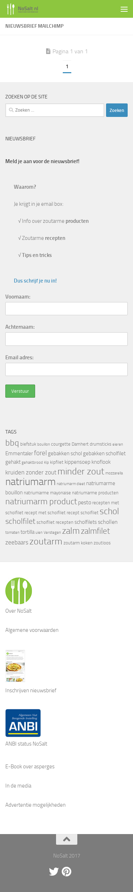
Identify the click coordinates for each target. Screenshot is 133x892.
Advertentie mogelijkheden (35, 805)
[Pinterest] (67, 872)
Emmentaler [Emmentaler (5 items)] (19, 453)
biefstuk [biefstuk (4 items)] (28, 444)
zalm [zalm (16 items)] (71, 531)
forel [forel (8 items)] (40, 453)
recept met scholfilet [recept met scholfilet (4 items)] (45, 512)
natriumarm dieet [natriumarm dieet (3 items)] (71, 484)
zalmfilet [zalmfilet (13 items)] (95, 531)
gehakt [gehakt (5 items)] (13, 462)
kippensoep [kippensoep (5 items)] (77, 462)
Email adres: (19, 357)
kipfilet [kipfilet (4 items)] (56, 462)
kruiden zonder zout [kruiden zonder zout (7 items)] (30, 472)
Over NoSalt (18, 611)
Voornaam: (18, 297)
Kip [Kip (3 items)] (46, 462)
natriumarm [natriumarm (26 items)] (30, 481)
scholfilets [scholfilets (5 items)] (85, 522)
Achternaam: (20, 327)
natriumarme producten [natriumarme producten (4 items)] (95, 492)
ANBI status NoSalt (26, 744)
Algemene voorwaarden (32, 630)
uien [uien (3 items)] (39, 532)
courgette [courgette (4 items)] (61, 444)
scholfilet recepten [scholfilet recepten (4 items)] (55, 522)
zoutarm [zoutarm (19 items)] (45, 541)
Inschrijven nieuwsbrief (30, 690)
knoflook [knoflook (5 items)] (101, 462)
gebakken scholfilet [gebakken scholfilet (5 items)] (104, 453)
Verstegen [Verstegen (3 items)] (52, 532)
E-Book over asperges (30, 766)
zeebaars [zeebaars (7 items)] (16, 542)
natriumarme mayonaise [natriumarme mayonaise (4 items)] (47, 492)
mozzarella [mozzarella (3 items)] (114, 473)
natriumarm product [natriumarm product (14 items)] (41, 501)
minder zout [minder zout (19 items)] (80, 471)
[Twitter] (54, 872)
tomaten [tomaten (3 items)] (12, 532)
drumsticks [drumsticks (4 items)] (100, 444)
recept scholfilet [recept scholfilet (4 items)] (83, 512)
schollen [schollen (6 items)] (108, 521)
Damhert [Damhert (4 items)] (80, 444)
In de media (18, 786)
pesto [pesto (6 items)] (84, 502)
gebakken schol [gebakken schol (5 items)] (65, 453)
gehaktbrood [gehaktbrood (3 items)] (32, 462)
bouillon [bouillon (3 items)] (43, 444)
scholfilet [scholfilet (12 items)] (20, 521)
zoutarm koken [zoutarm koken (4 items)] (78, 543)
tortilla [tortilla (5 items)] (27, 532)
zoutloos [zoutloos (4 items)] (102, 543)
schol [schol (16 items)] (109, 511)
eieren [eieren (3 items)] (117, 444)
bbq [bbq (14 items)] (12, 443)
